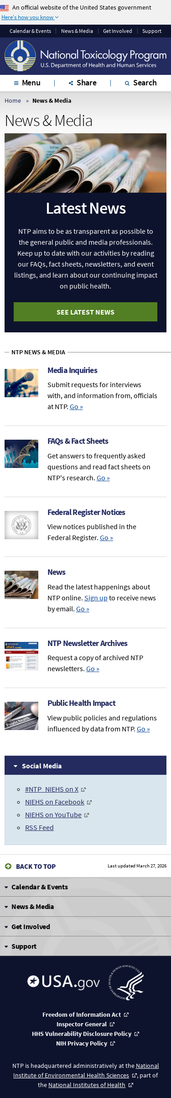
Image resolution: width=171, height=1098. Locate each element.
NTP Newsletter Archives (87, 643)
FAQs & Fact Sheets (78, 441)
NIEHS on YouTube (53, 814)
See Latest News (85, 311)
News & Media (77, 31)
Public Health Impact (81, 703)
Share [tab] (87, 82)
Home (13, 100)
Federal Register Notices (86, 512)
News (56, 572)
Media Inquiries (72, 370)
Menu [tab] (31, 82)
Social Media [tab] (42, 765)
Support (151, 31)
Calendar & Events (30, 31)
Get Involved (117, 31)
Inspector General (82, 1024)
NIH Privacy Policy (81, 1043)
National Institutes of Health (86, 1085)
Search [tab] (145, 82)
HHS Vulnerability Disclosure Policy (81, 1034)
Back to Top (36, 866)
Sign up (96, 597)
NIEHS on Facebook (54, 801)
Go (76, 406)
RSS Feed (39, 827)
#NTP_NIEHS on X (51, 788)
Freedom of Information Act (81, 1014)
